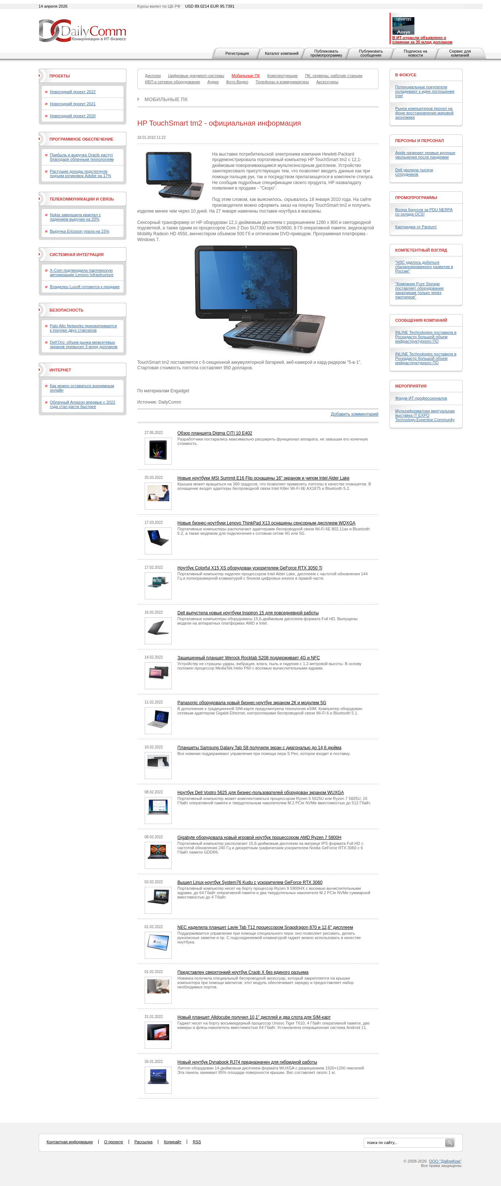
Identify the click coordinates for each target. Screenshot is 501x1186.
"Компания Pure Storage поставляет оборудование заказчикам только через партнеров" (419, 290)
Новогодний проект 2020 (73, 116)
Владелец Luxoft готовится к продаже (85, 287)
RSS (197, 1142)
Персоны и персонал (419, 140)
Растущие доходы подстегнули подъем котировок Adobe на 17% (80, 173)
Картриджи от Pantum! (416, 227)
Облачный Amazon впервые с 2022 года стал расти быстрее (82, 404)
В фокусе (406, 75)
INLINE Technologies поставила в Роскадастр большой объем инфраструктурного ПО (426, 336)
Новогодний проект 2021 (73, 104)
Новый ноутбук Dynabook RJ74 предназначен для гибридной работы (247, 1062)
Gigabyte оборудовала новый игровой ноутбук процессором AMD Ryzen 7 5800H (260, 837)
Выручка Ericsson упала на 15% (79, 231)
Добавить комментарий (354, 414)
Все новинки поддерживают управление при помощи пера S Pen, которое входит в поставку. (264, 753)
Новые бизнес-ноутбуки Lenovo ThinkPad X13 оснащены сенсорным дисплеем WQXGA (267, 523)
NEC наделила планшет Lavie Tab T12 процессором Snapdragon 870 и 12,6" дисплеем (265, 927)
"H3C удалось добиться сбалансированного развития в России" (424, 266)
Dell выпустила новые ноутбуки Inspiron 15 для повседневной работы (248, 612)
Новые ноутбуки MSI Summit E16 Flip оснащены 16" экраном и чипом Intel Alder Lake (264, 478)
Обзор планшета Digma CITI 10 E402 (215, 433)
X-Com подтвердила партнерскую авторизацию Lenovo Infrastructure (82, 272)
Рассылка (143, 1142)
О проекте (113, 1142)
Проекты (60, 76)
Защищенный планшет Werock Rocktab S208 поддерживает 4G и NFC (249, 657)
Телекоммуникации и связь (82, 199)
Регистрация (237, 53)
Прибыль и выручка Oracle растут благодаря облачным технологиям (82, 157)
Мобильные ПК (166, 99)
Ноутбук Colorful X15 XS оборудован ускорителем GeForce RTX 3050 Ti (250, 568)
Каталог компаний (282, 53)
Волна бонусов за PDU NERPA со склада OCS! (424, 211)
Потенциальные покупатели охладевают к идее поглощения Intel (425, 91)
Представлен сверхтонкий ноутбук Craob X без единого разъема (243, 972)
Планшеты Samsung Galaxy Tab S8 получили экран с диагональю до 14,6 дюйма (260, 747)
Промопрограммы (416, 197)
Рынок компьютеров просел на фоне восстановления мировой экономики (424, 112)
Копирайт (172, 1142)
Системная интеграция (77, 254)
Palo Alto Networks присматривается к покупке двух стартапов (83, 328)
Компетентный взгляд (421, 250)
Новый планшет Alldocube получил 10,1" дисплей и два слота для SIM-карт (254, 1017)
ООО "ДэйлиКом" (445, 1161)
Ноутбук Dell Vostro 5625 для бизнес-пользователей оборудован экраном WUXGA (261, 792)
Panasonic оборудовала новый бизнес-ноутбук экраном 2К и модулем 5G (252, 702)
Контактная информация (70, 1142)
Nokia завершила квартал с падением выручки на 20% (75, 217)
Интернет (60, 370)
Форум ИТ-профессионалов (421, 398)
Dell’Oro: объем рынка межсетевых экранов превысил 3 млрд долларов (84, 344)
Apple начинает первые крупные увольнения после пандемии (425, 154)
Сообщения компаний (421, 320)
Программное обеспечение (82, 139)
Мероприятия (411, 386)
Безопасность (67, 310)
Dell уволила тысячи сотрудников (414, 172)
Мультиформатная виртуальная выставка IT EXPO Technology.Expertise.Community (425, 415)
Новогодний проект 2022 (73, 91)
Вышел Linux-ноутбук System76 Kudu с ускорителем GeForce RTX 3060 (250, 882)
